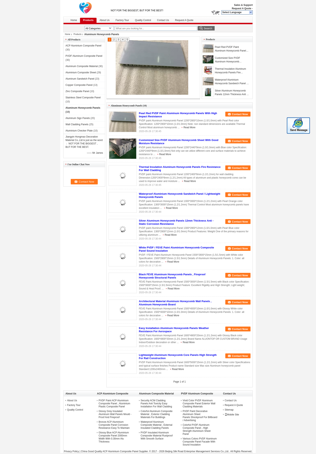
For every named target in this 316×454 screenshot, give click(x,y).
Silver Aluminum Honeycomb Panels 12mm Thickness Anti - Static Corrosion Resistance (231, 92)
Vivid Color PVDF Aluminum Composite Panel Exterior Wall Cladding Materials (199, 403)
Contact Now (240, 114)
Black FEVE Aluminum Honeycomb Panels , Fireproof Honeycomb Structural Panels (172, 276)
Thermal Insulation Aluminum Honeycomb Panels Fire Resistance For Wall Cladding (231, 70)
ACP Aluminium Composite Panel (83, 45)
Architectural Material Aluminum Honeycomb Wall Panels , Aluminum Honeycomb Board (175, 303)
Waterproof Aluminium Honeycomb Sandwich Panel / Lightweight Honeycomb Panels (231, 81)
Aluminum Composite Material (81, 66)
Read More (189, 127)
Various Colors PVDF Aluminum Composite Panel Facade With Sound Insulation (200, 441)
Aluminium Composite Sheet (80, 72)
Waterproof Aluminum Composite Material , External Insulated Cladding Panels (156, 424)
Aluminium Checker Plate (79, 130)
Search (208, 28)
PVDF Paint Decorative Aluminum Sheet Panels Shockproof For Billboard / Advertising (200, 416)
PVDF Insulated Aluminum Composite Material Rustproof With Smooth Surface (157, 435)
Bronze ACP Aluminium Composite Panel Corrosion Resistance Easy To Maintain (114, 424)
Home (74, 20)
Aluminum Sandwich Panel (79, 78)
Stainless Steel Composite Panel (83, 97)
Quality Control (143, 20)
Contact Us (163, 20)
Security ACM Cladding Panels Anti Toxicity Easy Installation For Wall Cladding (156, 403)
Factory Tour (122, 20)
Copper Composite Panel (79, 85)
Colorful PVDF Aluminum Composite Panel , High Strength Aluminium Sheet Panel (197, 429)
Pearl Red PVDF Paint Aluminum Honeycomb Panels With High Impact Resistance (231, 49)
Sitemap (229, 409)
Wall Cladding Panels (76, 124)
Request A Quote (241, 8)
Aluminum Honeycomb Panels (82, 107)
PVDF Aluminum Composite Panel (83, 56)
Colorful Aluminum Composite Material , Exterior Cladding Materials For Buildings (157, 414)
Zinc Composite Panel (77, 91)
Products (88, 20)
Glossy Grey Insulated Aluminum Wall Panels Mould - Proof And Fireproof (115, 414)
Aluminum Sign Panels (77, 118)
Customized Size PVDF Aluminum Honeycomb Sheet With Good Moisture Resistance (229, 60)
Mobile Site (232, 414)
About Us (104, 20)
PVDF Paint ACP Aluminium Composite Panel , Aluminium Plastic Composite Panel (114, 403)
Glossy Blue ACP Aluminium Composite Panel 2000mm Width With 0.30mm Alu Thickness (114, 437)
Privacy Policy (71, 451)
